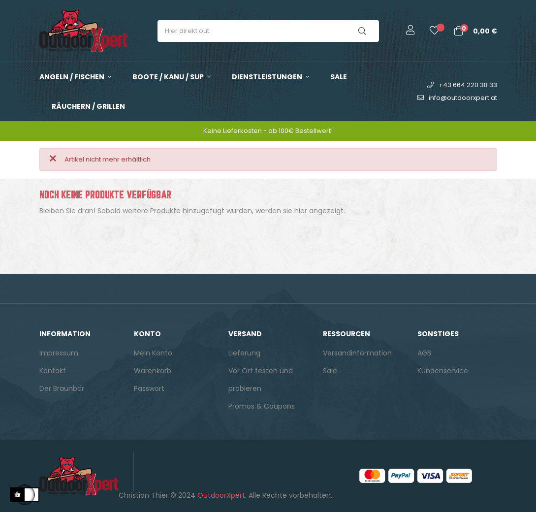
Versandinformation (357, 353)
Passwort (149, 388)
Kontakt (52, 371)
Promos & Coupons (261, 406)
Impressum (58, 353)
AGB (424, 353)
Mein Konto (153, 353)
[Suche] (268, 235)
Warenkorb (152, 371)
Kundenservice (442, 371)
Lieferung (244, 353)
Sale (330, 371)
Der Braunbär (61, 388)
